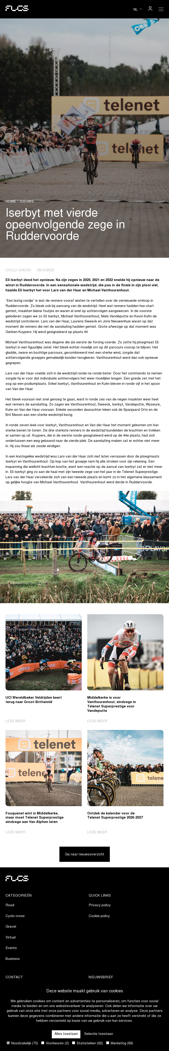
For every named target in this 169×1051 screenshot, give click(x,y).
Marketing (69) (119, 1043)
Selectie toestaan (98, 1034)
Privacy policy (100, 905)
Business (13, 959)
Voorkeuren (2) (55, 1043)
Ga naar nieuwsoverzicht (84, 854)
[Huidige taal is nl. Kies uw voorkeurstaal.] (138, 9)
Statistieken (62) (87, 1043)
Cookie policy (99, 916)
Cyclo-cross (15, 916)
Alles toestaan (66, 1034)
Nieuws (27, 201)
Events (11, 948)
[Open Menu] (161, 9)
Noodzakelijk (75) (22, 1043)
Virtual (11, 937)
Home (11, 201)
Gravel (11, 927)
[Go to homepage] (17, 9)
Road (10, 905)
